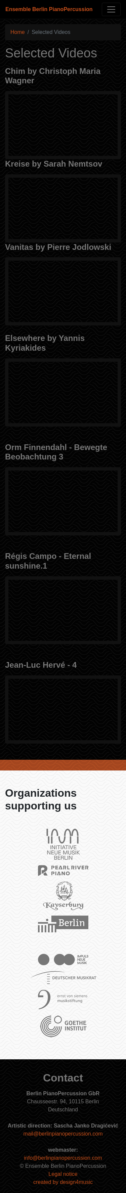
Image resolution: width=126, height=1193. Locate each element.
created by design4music (63, 1182)
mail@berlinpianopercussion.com (63, 1134)
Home (17, 32)
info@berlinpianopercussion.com (63, 1158)
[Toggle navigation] (111, 9)
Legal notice (62, 1174)
